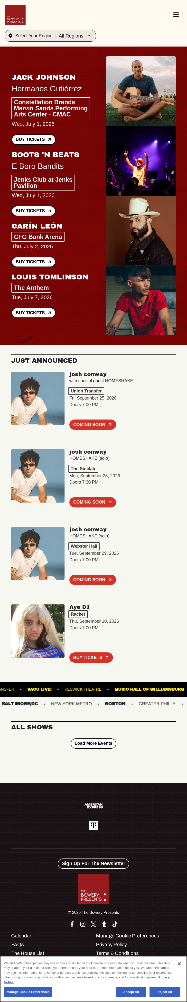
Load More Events (93, 743)
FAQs (17, 944)
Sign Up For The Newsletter (93, 863)
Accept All (131, 992)
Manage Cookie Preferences (127, 935)
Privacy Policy (111, 944)
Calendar (21, 935)
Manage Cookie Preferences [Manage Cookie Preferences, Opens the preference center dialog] (28, 992)
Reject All (164, 992)
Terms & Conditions (117, 953)
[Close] (179, 963)
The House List (27, 953)
